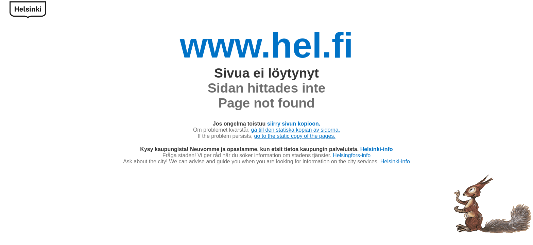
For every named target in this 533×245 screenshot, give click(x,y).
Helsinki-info (376, 149)
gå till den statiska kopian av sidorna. (295, 130)
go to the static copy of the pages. (295, 136)
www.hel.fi (266, 45)
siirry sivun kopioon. (293, 124)
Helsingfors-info (352, 155)
